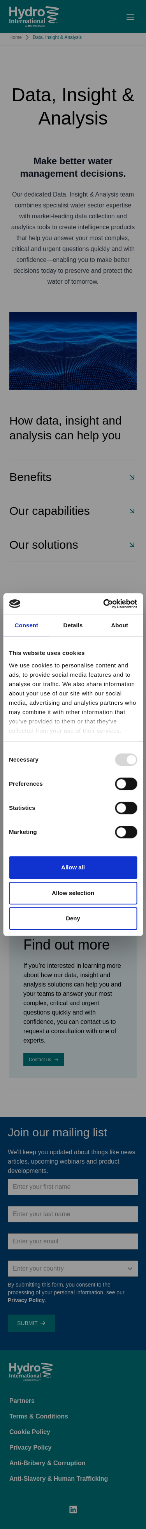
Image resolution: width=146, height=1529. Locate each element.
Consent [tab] (26, 625)
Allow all (73, 867)
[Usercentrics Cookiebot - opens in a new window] (104, 604)
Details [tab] (73, 625)
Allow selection (73, 893)
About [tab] (119, 625)
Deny (73, 918)
